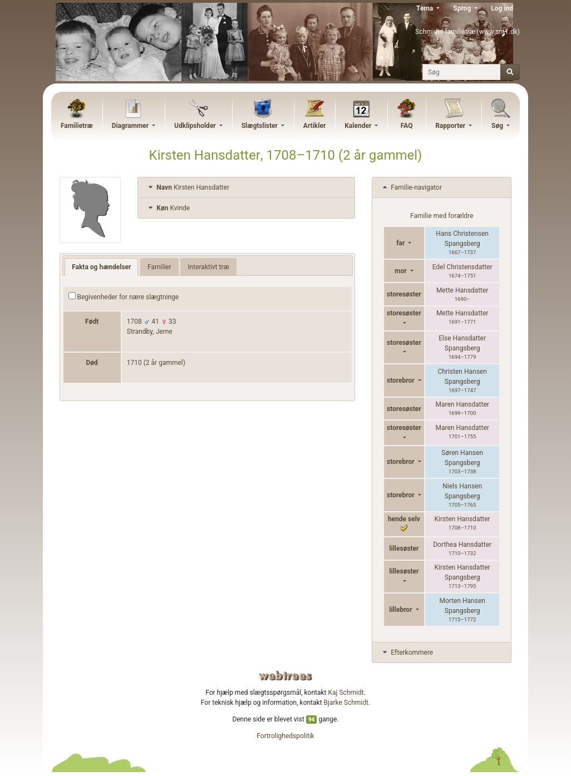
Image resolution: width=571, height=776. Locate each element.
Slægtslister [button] (260, 126)
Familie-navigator (411, 187)
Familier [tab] (159, 267)
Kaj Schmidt (346, 692)
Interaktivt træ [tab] (208, 267)
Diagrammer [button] (131, 126)
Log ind (502, 8)
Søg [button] (498, 126)
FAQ (407, 126)
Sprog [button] (462, 8)
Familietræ (77, 126)
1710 (134, 363)
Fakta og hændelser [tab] (101, 267)
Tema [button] (425, 8)
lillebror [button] (401, 610)
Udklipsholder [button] (196, 126)
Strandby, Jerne (150, 331)
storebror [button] (401, 380)
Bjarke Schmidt (346, 702)
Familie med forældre (441, 216)
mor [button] (401, 271)
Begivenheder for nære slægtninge (123, 296)
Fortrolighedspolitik (285, 736)
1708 (134, 321)
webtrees (285, 675)
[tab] (246, 187)
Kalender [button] (358, 126)
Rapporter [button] (451, 126)
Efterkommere (407, 652)
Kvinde (168, 208)
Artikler (314, 126)
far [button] (401, 243)
